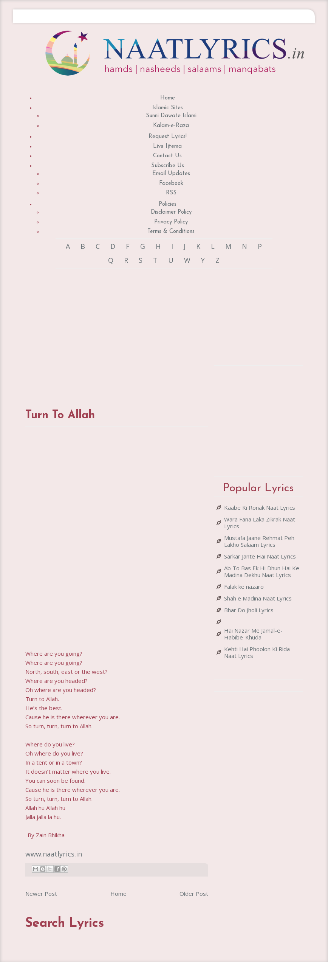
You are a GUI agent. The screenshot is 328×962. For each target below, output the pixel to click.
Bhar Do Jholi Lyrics (249, 610)
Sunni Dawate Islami (171, 116)
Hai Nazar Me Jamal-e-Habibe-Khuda (253, 634)
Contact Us (167, 156)
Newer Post (41, 893)
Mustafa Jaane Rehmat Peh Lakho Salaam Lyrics (259, 541)
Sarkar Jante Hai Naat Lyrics (260, 556)
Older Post (193, 893)
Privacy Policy (171, 222)
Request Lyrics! (168, 137)
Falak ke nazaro (244, 586)
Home (167, 98)
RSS (171, 193)
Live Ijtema (167, 146)
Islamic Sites (167, 108)
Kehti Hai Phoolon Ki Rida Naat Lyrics (257, 652)
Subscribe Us (167, 166)
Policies (167, 204)
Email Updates (171, 174)
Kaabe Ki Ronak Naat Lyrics (259, 507)
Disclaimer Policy (171, 212)
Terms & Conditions (171, 231)
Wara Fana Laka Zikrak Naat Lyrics (259, 522)
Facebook (171, 183)
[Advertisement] (159, 331)
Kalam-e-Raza (171, 126)
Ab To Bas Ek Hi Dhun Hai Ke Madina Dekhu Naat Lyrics (261, 571)
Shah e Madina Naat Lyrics (258, 598)
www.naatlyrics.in (53, 853)
